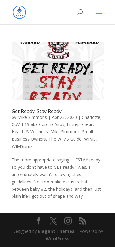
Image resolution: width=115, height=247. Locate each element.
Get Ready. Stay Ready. (37, 111)
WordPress (58, 238)
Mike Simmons (32, 117)
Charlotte (91, 117)
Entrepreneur (80, 124)
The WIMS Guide (65, 139)
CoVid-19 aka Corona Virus (38, 124)
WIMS (90, 139)
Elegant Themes (56, 231)
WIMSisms (22, 146)
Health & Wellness (30, 132)
